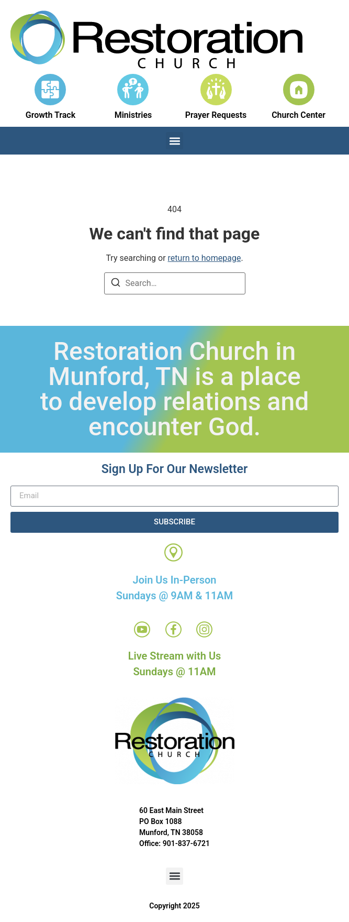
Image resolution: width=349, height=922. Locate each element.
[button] (174, 140)
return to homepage (204, 258)
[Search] (115, 284)
